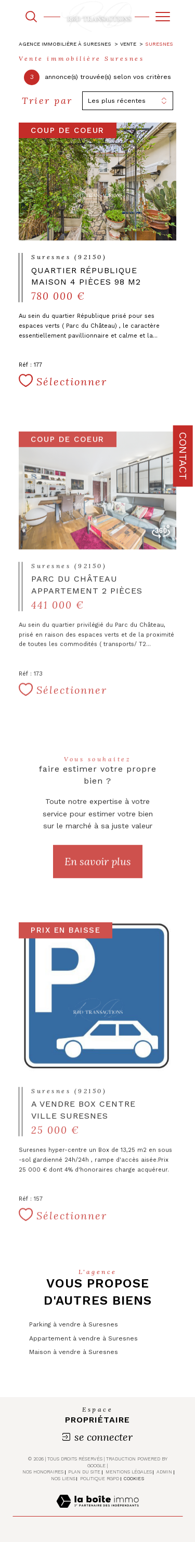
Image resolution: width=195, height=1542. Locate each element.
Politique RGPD (99, 1478)
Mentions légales (129, 1471)
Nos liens (63, 1478)
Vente (128, 44)
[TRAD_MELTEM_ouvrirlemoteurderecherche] (31, 16)
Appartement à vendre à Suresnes (83, 1338)
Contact (183, 456)
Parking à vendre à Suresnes (73, 1324)
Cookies (134, 1478)
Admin (164, 1471)
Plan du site (84, 1471)
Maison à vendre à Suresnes (73, 1352)
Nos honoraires (42, 1471)
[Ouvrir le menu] (162, 16)
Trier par (47, 100)
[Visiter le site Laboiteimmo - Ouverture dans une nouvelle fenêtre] (97, 1512)
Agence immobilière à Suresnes (65, 44)
